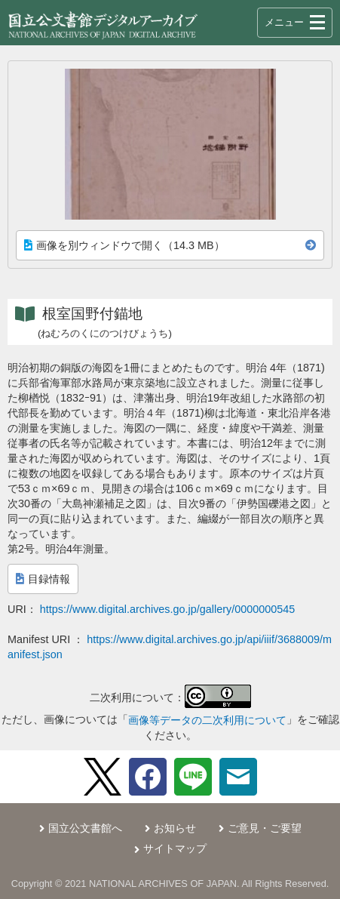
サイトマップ (175, 848)
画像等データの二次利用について (207, 720)
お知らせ (175, 828)
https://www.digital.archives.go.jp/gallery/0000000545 (167, 609)
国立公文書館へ (85, 828)
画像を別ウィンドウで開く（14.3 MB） (124, 245)
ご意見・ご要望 (265, 828)
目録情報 (43, 579)
